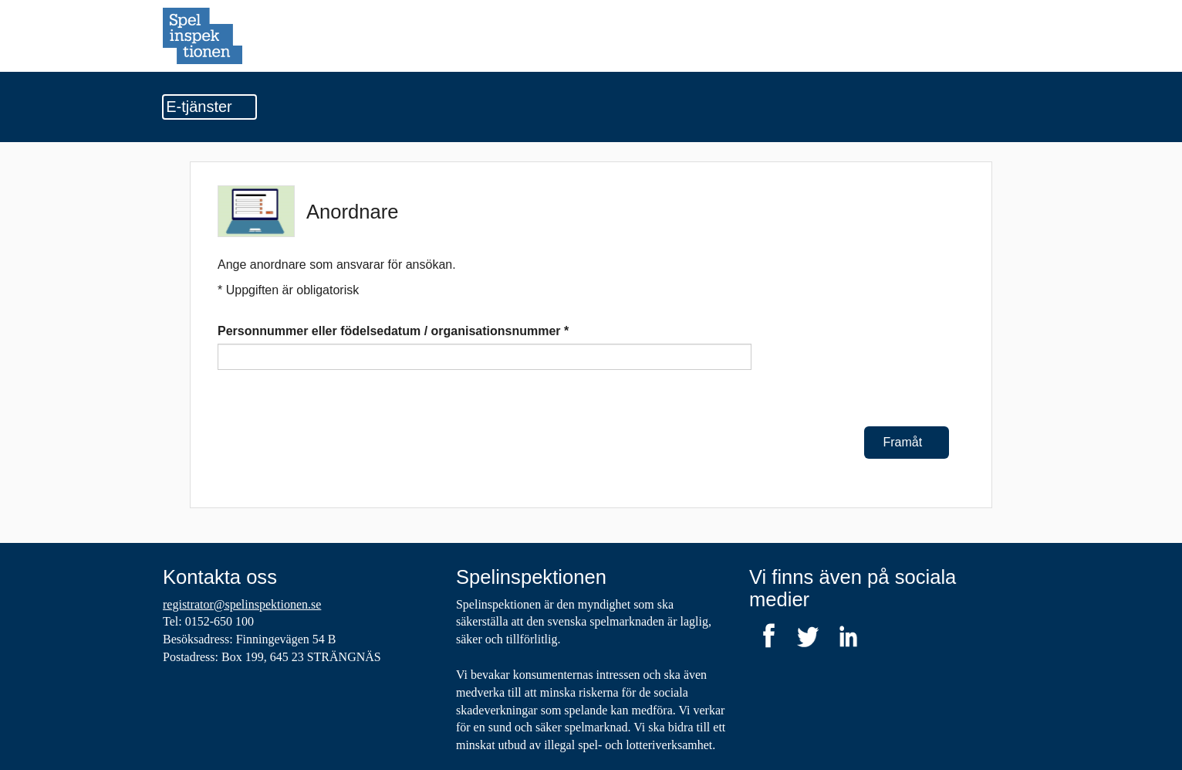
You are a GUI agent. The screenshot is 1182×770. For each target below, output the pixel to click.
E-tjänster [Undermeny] (209, 106)
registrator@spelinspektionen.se (242, 604)
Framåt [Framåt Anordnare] (906, 442)
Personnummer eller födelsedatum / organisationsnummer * (393, 331)
